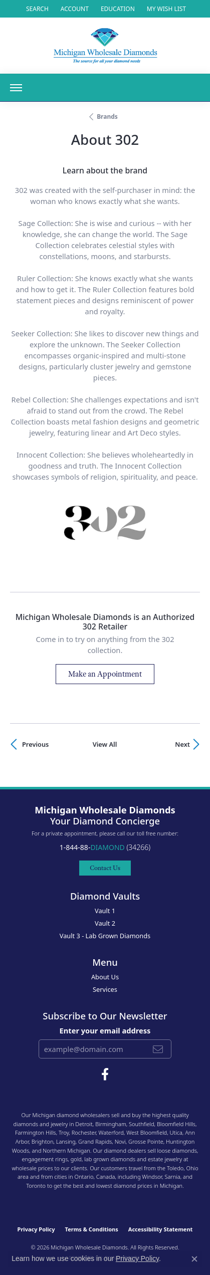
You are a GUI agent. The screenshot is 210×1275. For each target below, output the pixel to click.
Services (105, 989)
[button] (36, 9)
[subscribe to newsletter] (158, 1049)
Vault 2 (105, 923)
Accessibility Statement (160, 1229)
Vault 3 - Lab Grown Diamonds (105, 935)
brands (107, 116)
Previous (35, 744)
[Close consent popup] (194, 1259)
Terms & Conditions (91, 1229)
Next (182, 744)
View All (105, 744)
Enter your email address (105, 1030)
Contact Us (105, 868)
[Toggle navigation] (16, 87)
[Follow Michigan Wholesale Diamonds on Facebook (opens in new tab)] (105, 1075)
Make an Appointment (105, 674)
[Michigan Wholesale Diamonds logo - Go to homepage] (105, 46)
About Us (105, 976)
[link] (117, 9)
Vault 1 (105, 910)
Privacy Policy (36, 1229)
